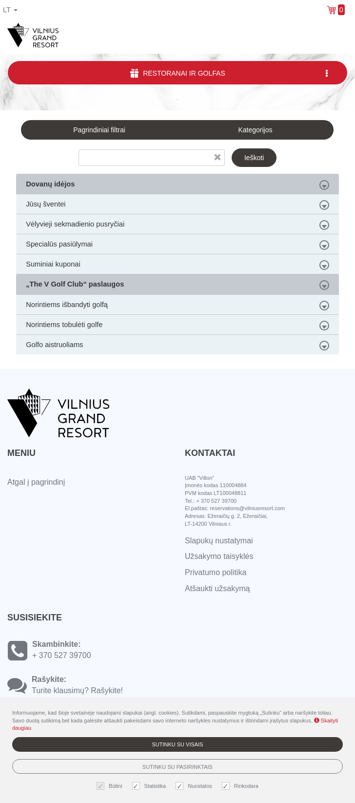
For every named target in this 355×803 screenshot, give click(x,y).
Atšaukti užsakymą (217, 588)
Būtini (110, 786)
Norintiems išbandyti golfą (177, 305)
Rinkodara (241, 786)
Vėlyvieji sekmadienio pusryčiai (177, 225)
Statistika (150, 786)
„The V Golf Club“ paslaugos (177, 285)
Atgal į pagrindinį (36, 482)
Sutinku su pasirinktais (177, 767)
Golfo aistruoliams (177, 345)
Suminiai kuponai (177, 265)
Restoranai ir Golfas (230, 73)
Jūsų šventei (177, 205)
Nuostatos (195, 786)
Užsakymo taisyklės (219, 556)
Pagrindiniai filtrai (99, 130)
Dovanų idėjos (177, 185)
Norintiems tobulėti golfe (177, 325)
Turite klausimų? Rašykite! (77, 690)
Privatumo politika (215, 572)
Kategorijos (255, 130)
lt (10, 10)
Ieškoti (254, 158)
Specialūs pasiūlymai (177, 245)
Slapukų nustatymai (219, 540)
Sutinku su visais (177, 744)
